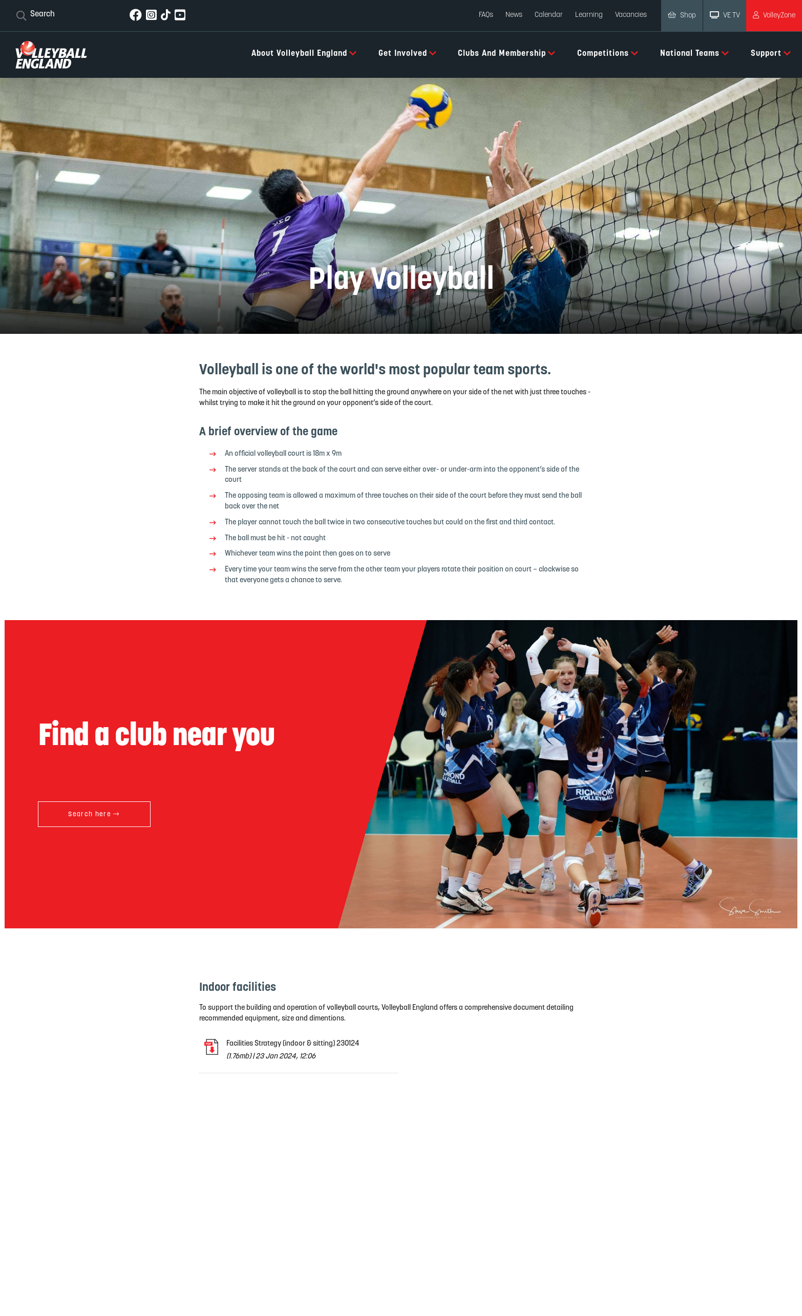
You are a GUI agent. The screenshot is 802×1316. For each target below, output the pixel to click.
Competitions (608, 53)
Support (771, 53)
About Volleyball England (304, 53)
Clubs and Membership (507, 53)
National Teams (694, 53)
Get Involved (407, 53)
